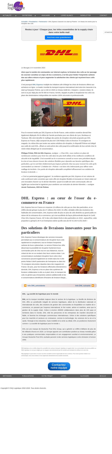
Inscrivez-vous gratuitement (59, 37)
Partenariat (43, 21)
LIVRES (63, 376)
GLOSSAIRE (84, 376)
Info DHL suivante (82, 286)
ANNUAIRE (46, 15)
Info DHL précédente (36, 286)
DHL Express (37, 84)
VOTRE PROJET (47, 376)
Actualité (24, 21)
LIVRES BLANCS (67, 15)
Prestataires (33, 21)
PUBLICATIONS (28, 376)
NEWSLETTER (85, 15)
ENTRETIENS (27, 15)
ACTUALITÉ (7, 15)
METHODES (7, 376)
